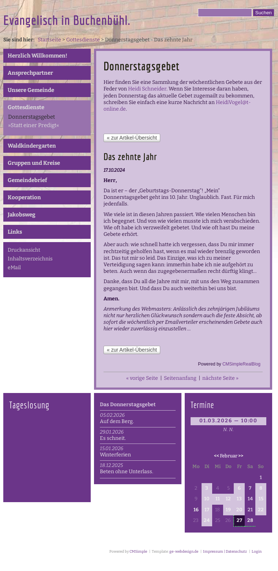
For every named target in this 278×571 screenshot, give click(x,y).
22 (261, 510)
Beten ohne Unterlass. (126, 471)
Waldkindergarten (32, 145)
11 (217, 499)
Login (257, 551)
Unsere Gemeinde (31, 90)
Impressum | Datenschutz (224, 551)
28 (250, 520)
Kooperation (24, 197)
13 (239, 499)
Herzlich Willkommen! (37, 55)
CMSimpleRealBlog (241, 364)
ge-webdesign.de (183, 551)
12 (228, 499)
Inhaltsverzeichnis (30, 259)
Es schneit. (113, 438)
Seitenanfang (180, 378)
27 (239, 520)
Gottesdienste (83, 40)
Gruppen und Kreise (34, 163)
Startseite (49, 40)
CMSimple (138, 551)
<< (216, 456)
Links (15, 232)
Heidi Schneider (147, 89)
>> (240, 456)
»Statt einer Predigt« (33, 125)
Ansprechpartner (30, 73)
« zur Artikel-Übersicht (132, 138)
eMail (14, 267)
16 (196, 510)
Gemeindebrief (27, 180)
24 (207, 520)
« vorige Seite (142, 378)
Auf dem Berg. (117, 421)
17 (206, 510)
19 (228, 510)
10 (206, 499)
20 (239, 510)
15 (261, 499)
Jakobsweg (21, 214)
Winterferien (115, 455)
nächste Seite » (220, 378)
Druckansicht (24, 250)
